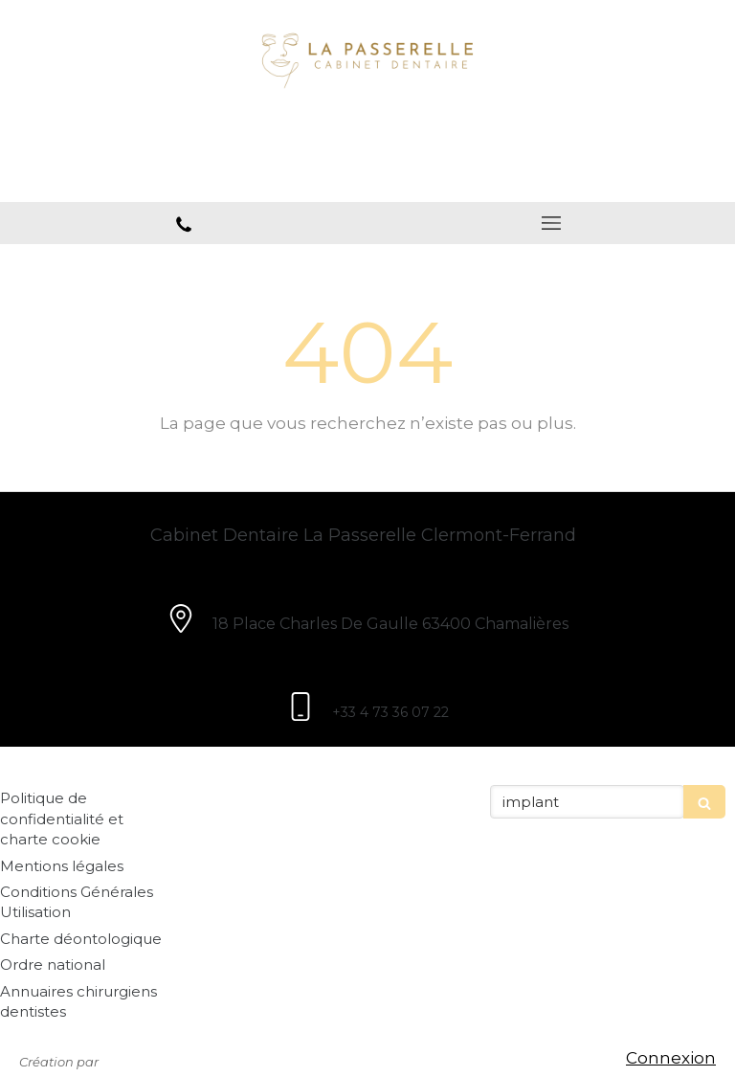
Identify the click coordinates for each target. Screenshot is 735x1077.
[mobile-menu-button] (551, 223)
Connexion (671, 1057)
